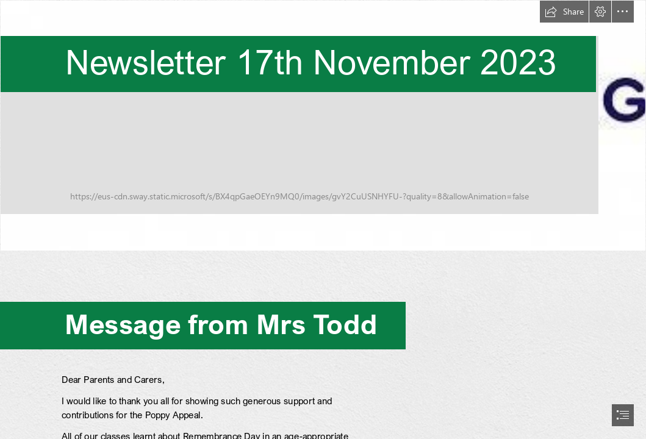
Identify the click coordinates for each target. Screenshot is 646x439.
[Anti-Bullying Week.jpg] (323, 125)
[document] (323, 219)
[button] (564, 12)
